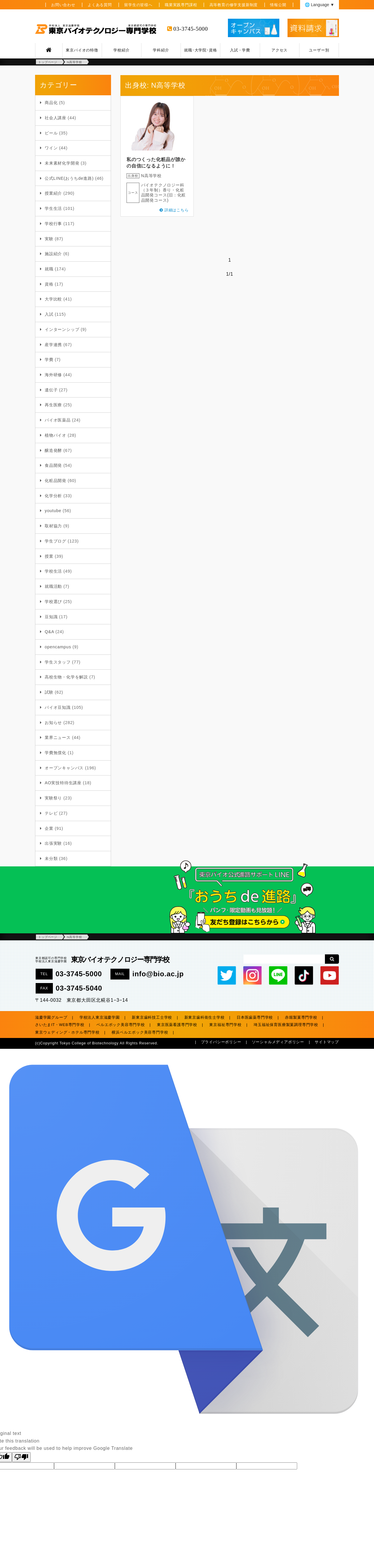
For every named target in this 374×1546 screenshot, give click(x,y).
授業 (49, 556)
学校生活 (53, 571)
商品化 (51, 102)
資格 (49, 284)
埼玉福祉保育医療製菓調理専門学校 (286, 1024)
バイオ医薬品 (58, 420)
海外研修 (53, 374)
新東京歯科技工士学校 (152, 1017)
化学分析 (53, 495)
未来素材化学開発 (62, 163)
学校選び (53, 601)
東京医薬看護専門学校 (177, 1024)
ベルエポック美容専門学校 (120, 1024)
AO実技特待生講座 (63, 782)
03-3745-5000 (190, 29)
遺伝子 (51, 390)
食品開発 (53, 465)
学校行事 (53, 223)
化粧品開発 (55, 480)
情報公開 (278, 5)
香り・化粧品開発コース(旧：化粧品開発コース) (163, 195)
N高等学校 (151, 175)
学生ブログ (55, 541)
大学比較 (53, 299)
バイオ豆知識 (58, 707)
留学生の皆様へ (138, 5)
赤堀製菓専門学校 (301, 1017)
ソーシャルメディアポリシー (278, 1042)
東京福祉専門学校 (225, 1024)
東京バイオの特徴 (82, 50)
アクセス (279, 50)
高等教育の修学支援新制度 (233, 5)
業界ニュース (58, 737)
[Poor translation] (21, 1457)
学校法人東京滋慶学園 (99, 1017)
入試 (49, 314)
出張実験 (53, 843)
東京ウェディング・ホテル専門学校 (67, 1032)
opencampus (58, 647)
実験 (49, 238)
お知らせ (53, 722)
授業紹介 (53, 193)
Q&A (49, 631)
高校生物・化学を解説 (66, 677)
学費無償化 (55, 752)
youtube (53, 510)
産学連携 (53, 344)
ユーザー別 (319, 50)
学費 (49, 359)
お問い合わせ (63, 5)
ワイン (51, 148)
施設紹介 (53, 253)
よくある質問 (100, 5)
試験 (49, 692)
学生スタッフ (58, 662)
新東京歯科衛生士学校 (204, 1017)
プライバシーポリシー (221, 1042)
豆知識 (51, 616)
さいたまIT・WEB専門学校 (59, 1024)
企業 (49, 828)
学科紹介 (161, 50)
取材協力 (53, 526)
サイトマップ (327, 1042)
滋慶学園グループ (51, 1017)
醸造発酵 (53, 450)
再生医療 (53, 405)
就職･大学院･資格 (200, 50)
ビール (51, 133)
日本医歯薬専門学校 (255, 1017)
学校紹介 (121, 50)
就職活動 (53, 586)
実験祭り (53, 798)
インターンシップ (62, 329)
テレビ (51, 813)
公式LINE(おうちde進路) (69, 178)
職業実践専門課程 (181, 5)
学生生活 (53, 208)
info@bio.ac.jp (158, 974)
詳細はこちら (177, 210)
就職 (49, 269)
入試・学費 (240, 50)
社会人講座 (55, 117)
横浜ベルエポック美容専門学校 (140, 1032)
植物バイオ (55, 435)
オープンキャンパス (64, 768)
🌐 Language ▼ (319, 4)
